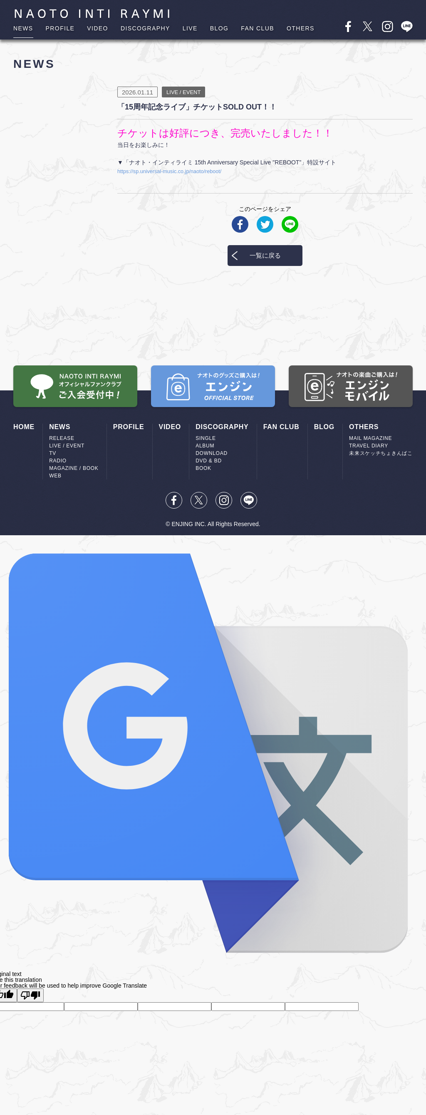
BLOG (219, 28)
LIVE (190, 28)
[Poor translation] (30, 995)
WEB (55, 476)
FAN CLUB (257, 28)
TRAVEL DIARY (368, 446)
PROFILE (60, 28)
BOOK (203, 468)
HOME (24, 426)
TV (52, 453)
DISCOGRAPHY (145, 28)
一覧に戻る (265, 255)
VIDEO (97, 28)
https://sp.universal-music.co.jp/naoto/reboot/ (175, 171)
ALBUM (205, 446)
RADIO (58, 461)
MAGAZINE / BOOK (73, 468)
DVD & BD (209, 461)
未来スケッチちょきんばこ (381, 453)
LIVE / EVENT (66, 446)
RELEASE (61, 438)
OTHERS (301, 28)
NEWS (23, 28)
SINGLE (205, 438)
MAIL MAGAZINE (370, 438)
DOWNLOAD (212, 453)
